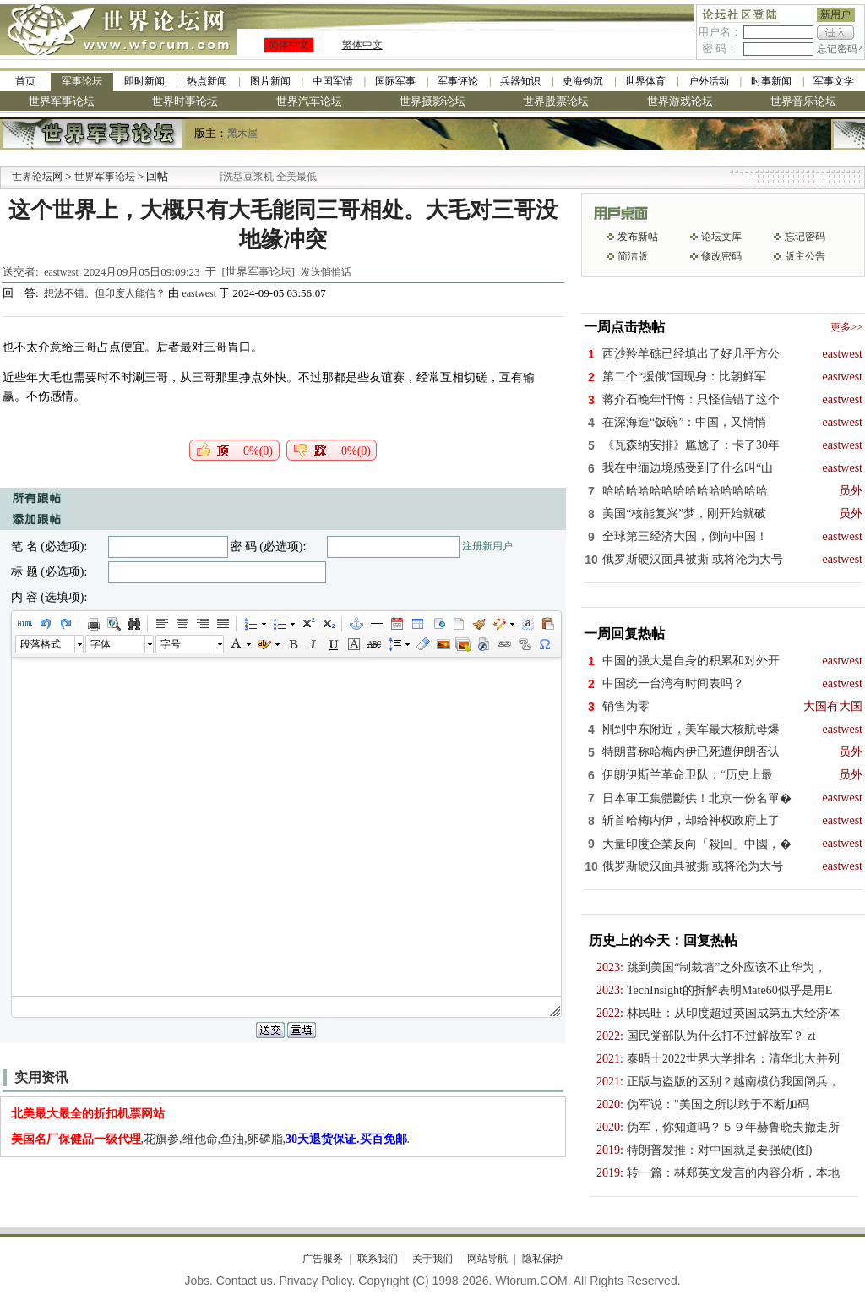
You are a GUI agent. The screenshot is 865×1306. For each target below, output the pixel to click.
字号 (170, 644)
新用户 (835, 14)
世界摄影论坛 (432, 101)
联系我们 (377, 1259)
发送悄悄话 (326, 272)
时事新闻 (771, 81)
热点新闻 (207, 81)
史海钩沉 (583, 81)
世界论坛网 (37, 177)
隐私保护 (542, 1259)
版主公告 (805, 256)
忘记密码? (839, 49)
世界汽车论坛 (309, 101)
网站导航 (487, 1259)
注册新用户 (487, 546)
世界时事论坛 (185, 101)
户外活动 (708, 81)
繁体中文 (362, 45)
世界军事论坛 (62, 101)
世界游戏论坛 (680, 101)
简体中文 (289, 45)
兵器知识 (520, 81)
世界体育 (645, 81)
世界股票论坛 (556, 101)
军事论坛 (82, 81)
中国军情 (333, 81)
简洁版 (632, 256)
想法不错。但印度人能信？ (106, 293)
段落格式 (40, 644)
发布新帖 (637, 237)
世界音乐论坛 (803, 101)
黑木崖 (242, 133)
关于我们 (432, 1259)
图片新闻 (270, 81)
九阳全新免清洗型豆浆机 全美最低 (266, 177)
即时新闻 (144, 81)
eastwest (61, 272)
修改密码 (721, 256)
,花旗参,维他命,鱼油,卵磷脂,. (211, 1139)
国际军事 (395, 81)
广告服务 (322, 1259)
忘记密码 (805, 237)
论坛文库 (721, 237)
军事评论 (458, 81)
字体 (100, 644)
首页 (25, 81)
